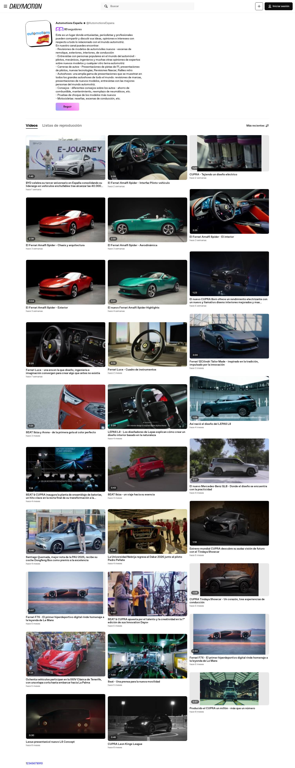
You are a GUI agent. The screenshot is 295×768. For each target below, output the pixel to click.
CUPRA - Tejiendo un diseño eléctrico (213, 174)
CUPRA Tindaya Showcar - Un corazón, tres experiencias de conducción (227, 601)
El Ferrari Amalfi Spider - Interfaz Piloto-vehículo (139, 183)
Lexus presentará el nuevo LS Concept (50, 741)
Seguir (67, 106)
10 (41, 763)
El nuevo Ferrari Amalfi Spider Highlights (133, 307)
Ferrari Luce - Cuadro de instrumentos (132, 369)
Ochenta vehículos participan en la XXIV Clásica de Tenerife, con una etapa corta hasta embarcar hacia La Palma (64, 681)
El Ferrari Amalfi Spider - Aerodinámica (132, 245)
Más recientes (257, 126)
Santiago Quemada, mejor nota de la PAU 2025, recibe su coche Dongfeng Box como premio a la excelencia (61, 559)
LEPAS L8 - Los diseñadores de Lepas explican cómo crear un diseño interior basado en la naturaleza (146, 433)
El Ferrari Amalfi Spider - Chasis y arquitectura (55, 245)
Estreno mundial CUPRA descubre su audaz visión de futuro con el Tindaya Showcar (227, 550)
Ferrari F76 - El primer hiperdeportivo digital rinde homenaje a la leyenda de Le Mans (65, 619)
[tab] (32, 125)
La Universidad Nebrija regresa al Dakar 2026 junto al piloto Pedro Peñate (145, 558)
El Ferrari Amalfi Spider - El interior (212, 236)
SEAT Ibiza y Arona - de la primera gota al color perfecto (61, 432)
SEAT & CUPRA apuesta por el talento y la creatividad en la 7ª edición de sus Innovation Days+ (146, 621)
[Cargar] (259, 6)
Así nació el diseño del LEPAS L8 (210, 424)
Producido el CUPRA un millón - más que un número (222, 708)
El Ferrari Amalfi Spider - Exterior (47, 307)
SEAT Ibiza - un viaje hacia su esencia (131, 494)
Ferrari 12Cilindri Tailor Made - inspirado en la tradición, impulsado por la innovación (224, 363)
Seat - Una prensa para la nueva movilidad (134, 681)
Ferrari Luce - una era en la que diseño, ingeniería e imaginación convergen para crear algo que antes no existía (63, 372)
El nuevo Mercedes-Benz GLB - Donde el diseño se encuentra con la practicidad (228, 488)
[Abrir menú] (5, 6)
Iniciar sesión (278, 6)
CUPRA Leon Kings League (125, 744)
